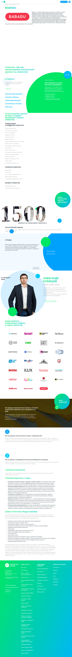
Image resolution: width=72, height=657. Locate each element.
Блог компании (61, 404)
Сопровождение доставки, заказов (52, 99)
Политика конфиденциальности (12, 587)
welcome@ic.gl (8, 570)
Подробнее (8, 88)
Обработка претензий (49, 94)
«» (9, 591)
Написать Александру (50, 301)
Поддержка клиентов (49, 96)
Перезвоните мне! (64, 1)
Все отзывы (36, 268)
